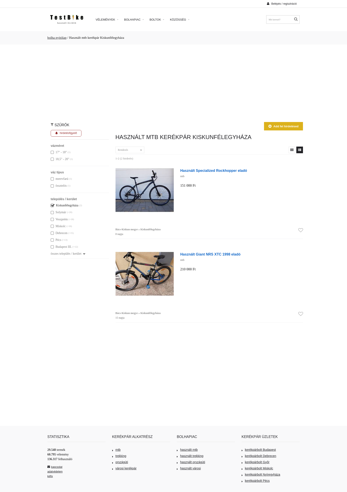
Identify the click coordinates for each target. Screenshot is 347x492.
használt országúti (191, 462)
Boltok (157, 19)
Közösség (179, 19)
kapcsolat (54, 467)
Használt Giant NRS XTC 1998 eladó (210, 254)
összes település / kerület (68, 253)
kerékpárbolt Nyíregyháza (261, 474)
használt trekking (190, 456)
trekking (119, 456)
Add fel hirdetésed (283, 126)
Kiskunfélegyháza (64, 205)
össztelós (59, 185)
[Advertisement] (173, 81)
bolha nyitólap (57, 37)
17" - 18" (59, 152)
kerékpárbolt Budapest (259, 449)
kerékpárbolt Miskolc (257, 468)
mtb (116, 449)
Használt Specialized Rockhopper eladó (213, 170)
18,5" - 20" (60, 159)
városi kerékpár (124, 468)
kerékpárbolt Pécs (256, 480)
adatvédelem (55, 471)
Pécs (56, 240)
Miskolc (58, 226)
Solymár (58, 212)
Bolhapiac (134, 19)
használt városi (189, 468)
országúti (120, 462)
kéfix (50, 476)
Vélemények (107, 19)
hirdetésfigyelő (66, 133)
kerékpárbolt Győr (256, 462)
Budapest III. (61, 246)
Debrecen (59, 233)
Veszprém (59, 219)
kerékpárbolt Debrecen (259, 456)
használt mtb (187, 449)
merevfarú (59, 178)
